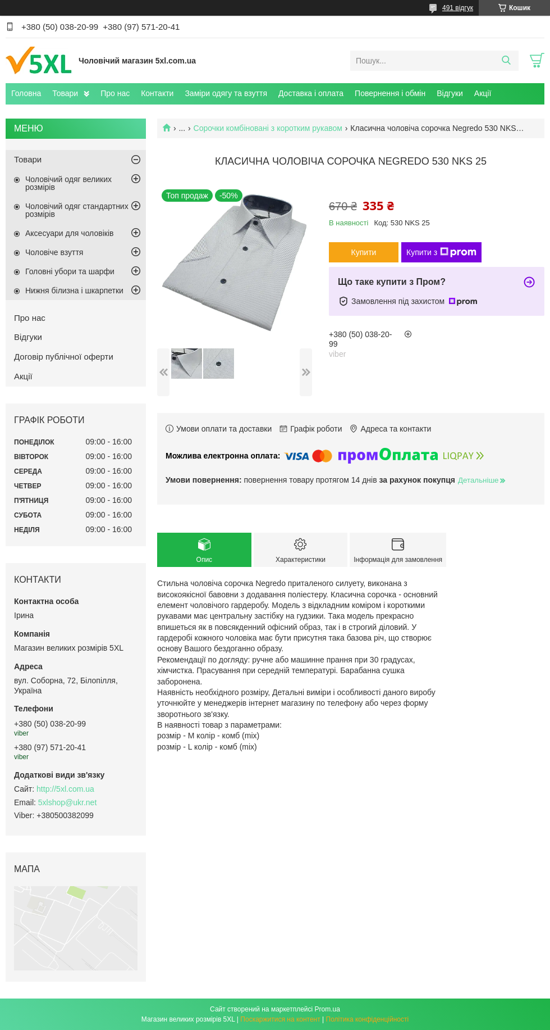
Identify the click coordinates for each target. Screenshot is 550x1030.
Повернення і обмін (390, 93)
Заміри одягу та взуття (226, 93)
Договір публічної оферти (63, 356)
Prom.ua (327, 1009)
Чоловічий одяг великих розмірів (68, 183)
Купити (364, 252)
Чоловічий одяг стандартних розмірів (77, 210)
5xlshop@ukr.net (67, 802)
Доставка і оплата (310, 93)
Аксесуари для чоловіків (69, 233)
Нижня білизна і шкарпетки (74, 290)
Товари (65, 93)
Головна (26, 93)
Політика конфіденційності (367, 1019)
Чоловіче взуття (54, 252)
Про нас (115, 93)
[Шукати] (506, 61)
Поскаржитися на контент (280, 1019)
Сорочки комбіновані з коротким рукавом (268, 128)
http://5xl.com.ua (65, 788)
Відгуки (450, 93)
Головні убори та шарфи (69, 271)
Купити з (441, 252)
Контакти (157, 93)
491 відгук (457, 8)
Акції (482, 93)
